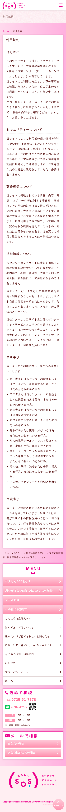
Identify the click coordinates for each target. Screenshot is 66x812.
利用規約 (10, 663)
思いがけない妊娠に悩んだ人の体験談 (29, 590)
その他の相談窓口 (16, 609)
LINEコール (16, 707)
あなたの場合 (16, 743)
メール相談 (12, 600)
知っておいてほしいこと (19, 627)
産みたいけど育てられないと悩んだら (27, 636)
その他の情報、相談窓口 (19, 654)
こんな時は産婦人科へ (18, 618)
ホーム (9, 681)
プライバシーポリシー (18, 672)
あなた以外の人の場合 (22, 752)
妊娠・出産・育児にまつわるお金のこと (28, 645)
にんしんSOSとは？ (18, 581)
